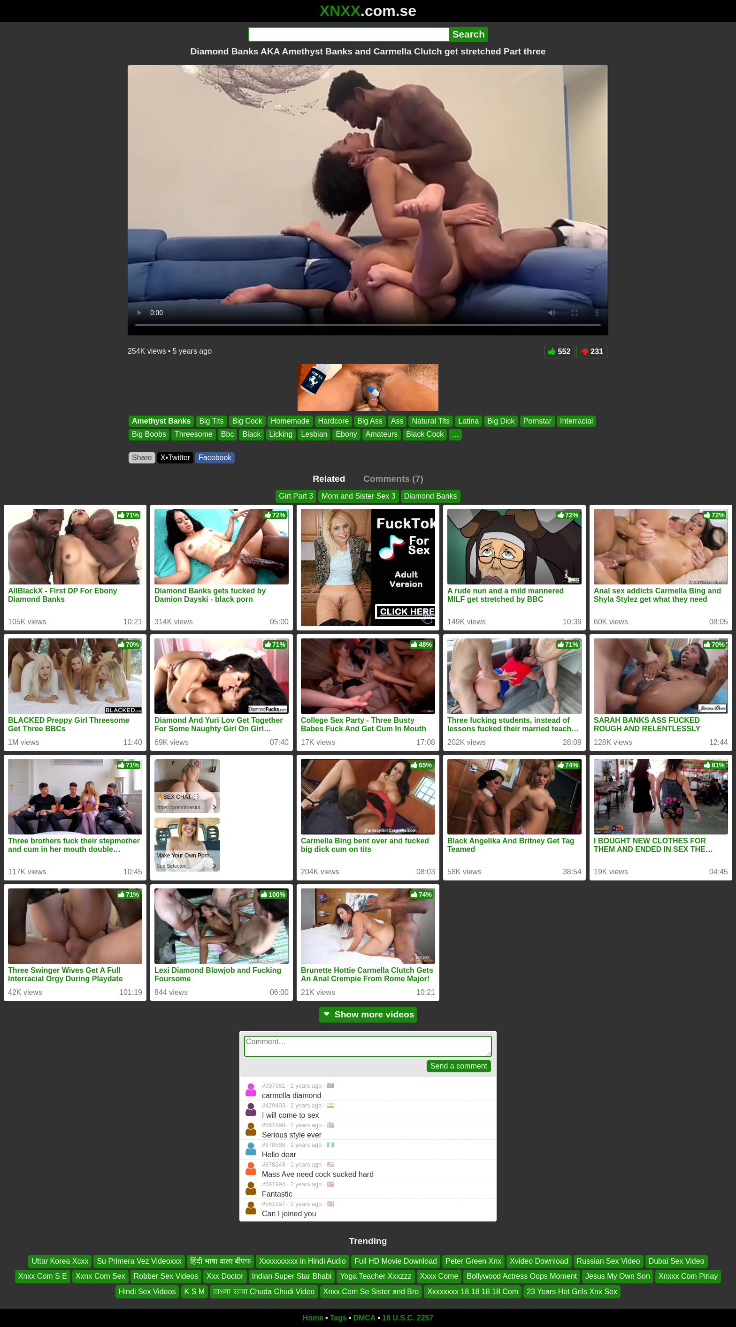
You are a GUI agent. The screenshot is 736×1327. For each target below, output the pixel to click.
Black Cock (425, 435)
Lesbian (314, 435)
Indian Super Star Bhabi (292, 1277)
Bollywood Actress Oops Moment (522, 1277)
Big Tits (211, 421)
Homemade (290, 421)
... (455, 435)
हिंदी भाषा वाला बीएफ (220, 1261)
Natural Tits (431, 421)
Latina (468, 421)
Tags (338, 1318)
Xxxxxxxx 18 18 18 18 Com (472, 1292)
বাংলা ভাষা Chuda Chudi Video (263, 1292)
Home (313, 1318)
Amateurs (382, 435)
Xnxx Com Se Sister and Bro (371, 1292)
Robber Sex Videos (166, 1277)
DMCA (364, 1318)
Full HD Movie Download (395, 1261)
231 (592, 352)
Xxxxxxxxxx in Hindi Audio (302, 1261)
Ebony (346, 435)
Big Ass (369, 421)
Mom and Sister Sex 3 (358, 496)
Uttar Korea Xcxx (59, 1261)
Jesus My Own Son (617, 1277)
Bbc (227, 435)
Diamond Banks (430, 496)
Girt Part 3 (296, 496)
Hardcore (333, 421)
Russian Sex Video (608, 1261)
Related (329, 479)
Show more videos (368, 1014)
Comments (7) (393, 479)
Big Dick (501, 421)
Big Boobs (149, 435)
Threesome (194, 435)
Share (142, 458)
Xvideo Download (539, 1261)
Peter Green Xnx (473, 1261)
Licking (281, 435)
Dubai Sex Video (677, 1261)
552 (559, 352)
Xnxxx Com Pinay (688, 1277)
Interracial (576, 421)
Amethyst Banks (161, 421)
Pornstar (537, 421)
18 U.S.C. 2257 (407, 1318)
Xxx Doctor (225, 1277)
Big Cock (247, 421)
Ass (397, 421)
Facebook (215, 458)
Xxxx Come (439, 1277)
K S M (194, 1292)
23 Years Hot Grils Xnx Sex (572, 1292)
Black (251, 435)
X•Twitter (175, 458)
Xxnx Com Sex (100, 1277)
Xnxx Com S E (42, 1277)
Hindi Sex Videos (147, 1292)
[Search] (348, 34)
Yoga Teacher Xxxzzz (375, 1277)
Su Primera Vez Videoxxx (139, 1261)
